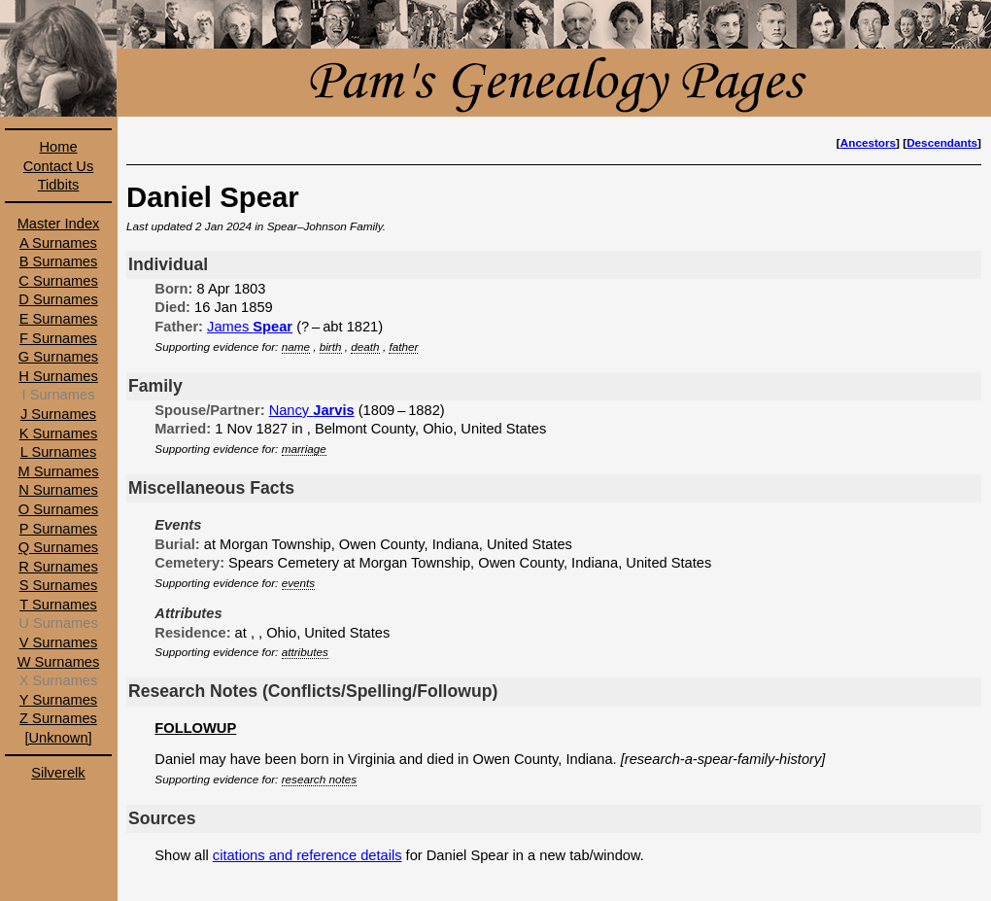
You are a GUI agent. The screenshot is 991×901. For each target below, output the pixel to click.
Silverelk (58, 772)
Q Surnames (58, 547)
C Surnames (57, 281)
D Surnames (57, 299)
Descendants (941, 142)
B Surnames (58, 261)
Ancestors (868, 142)
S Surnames (58, 585)
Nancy (312, 410)
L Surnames (58, 452)
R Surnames (57, 566)
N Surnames (57, 490)
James (249, 326)
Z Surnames (58, 718)
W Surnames (58, 662)
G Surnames (58, 356)
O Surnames (58, 509)
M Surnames (57, 471)
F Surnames (58, 338)
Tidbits (59, 184)
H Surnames (57, 376)
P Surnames (58, 529)
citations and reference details (307, 855)
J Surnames (58, 414)
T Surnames (58, 604)
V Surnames (58, 642)
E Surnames (58, 319)
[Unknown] (57, 737)
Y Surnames (58, 700)
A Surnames (58, 243)
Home (58, 147)
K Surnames (58, 433)
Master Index (58, 223)
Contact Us (58, 166)
